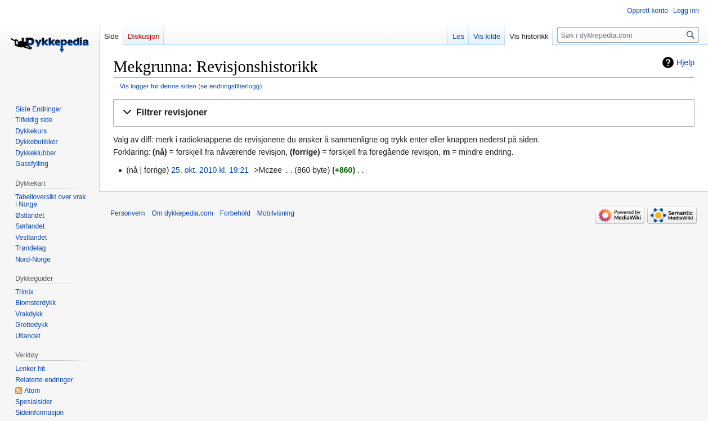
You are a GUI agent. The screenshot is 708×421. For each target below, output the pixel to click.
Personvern (127, 213)
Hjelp (685, 62)
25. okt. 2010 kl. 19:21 (210, 169)
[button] (404, 113)
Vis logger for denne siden (158, 85)
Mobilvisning (275, 213)
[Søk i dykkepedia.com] (628, 35)
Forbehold (235, 213)
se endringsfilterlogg (229, 85)
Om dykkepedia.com (182, 213)
